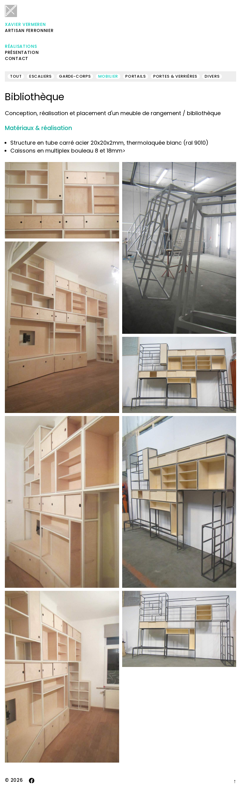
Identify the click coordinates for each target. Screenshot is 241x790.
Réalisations (21, 46)
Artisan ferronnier (29, 19)
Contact (16, 58)
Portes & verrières (175, 76)
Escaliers (40, 76)
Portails (135, 76)
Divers (212, 76)
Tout (16, 76)
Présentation (22, 52)
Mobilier (108, 76)
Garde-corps (75, 76)
